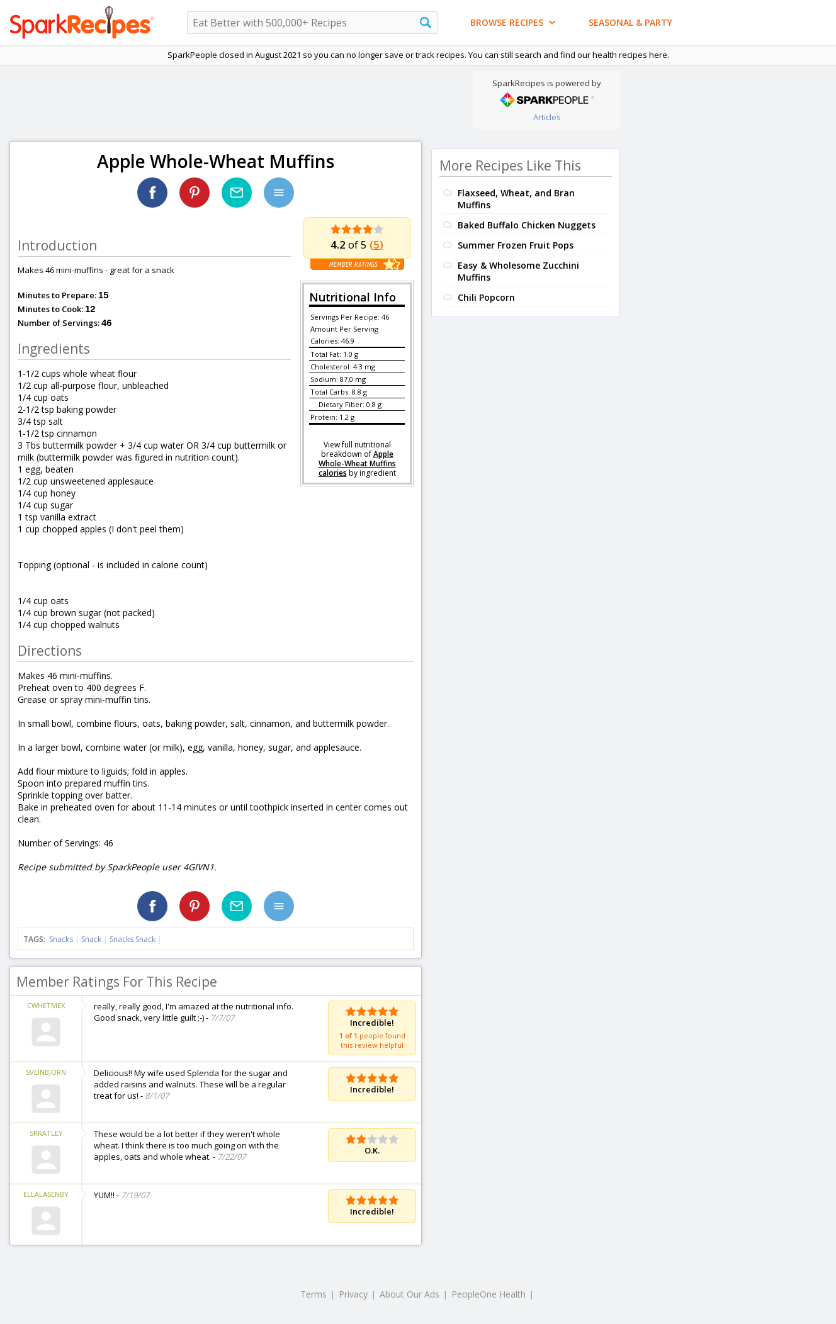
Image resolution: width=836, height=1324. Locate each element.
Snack (91, 939)
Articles (547, 117)
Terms (313, 1294)
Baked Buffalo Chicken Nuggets (527, 225)
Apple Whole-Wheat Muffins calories (357, 463)
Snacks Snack (132, 939)
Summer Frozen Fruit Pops (515, 245)
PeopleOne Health (488, 1294)
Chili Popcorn (486, 297)
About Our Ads (409, 1294)
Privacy (353, 1294)
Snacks (61, 939)
